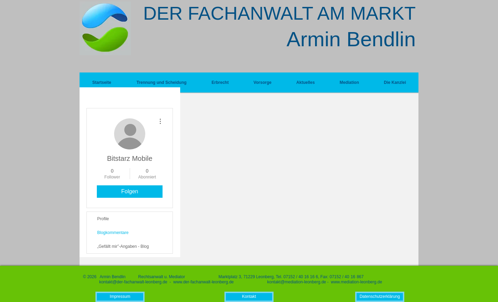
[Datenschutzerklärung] (379, 297)
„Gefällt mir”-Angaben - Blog (123, 246)
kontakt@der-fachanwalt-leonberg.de (133, 282)
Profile (103, 218)
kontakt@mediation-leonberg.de (296, 282)
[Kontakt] (249, 297)
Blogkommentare (113, 232)
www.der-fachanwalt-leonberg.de (203, 282)
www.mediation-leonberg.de (356, 282)
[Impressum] (120, 297)
